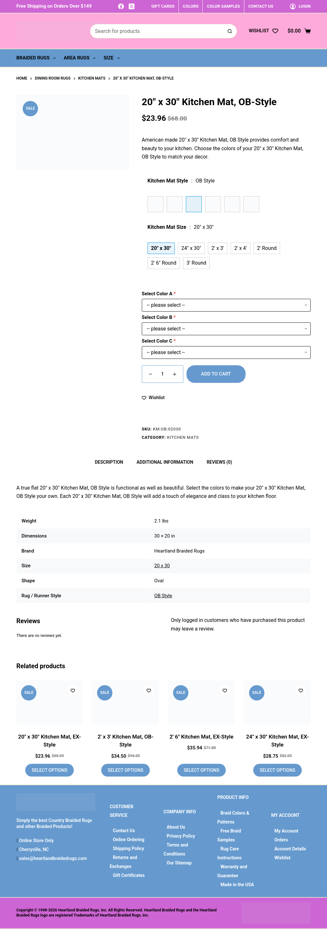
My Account (286, 830)
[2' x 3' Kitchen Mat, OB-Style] (125, 702)
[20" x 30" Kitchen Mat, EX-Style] (49, 702)
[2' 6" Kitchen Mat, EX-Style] (201, 702)
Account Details (290, 848)
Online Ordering (128, 839)
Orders (281, 839)
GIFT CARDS (163, 6)
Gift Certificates (129, 875)
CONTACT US (260, 6)
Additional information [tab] (165, 462)
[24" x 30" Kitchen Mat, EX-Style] (277, 702)
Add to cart (216, 374)
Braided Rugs (37, 58)
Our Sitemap (179, 862)
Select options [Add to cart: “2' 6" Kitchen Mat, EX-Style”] (201, 770)
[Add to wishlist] (153, 397)
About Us (176, 827)
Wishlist (282, 857)
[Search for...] (156, 31)
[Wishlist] (263, 31)
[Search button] (230, 31)
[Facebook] (121, 6)
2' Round (267, 248)
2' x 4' (240, 248)
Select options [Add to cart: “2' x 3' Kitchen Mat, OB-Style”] (125, 770)
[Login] (300, 6)
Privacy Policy (181, 836)
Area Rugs (81, 58)
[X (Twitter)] (131, 6)
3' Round (196, 263)
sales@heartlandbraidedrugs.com (52, 858)
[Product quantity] (162, 374)
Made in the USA (237, 884)
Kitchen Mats (183, 437)
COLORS (191, 6)
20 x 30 (162, 566)
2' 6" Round (164, 263)
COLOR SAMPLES (223, 6)
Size (112, 58)
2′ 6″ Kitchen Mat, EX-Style (201, 736)
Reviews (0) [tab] (219, 462)
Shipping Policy (128, 848)
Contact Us (124, 830)
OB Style (163, 596)
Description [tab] (109, 462)
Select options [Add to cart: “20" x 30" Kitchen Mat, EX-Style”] (49, 770)
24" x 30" (191, 248)
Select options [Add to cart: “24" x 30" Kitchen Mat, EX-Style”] (277, 770)
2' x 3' (217, 248)
